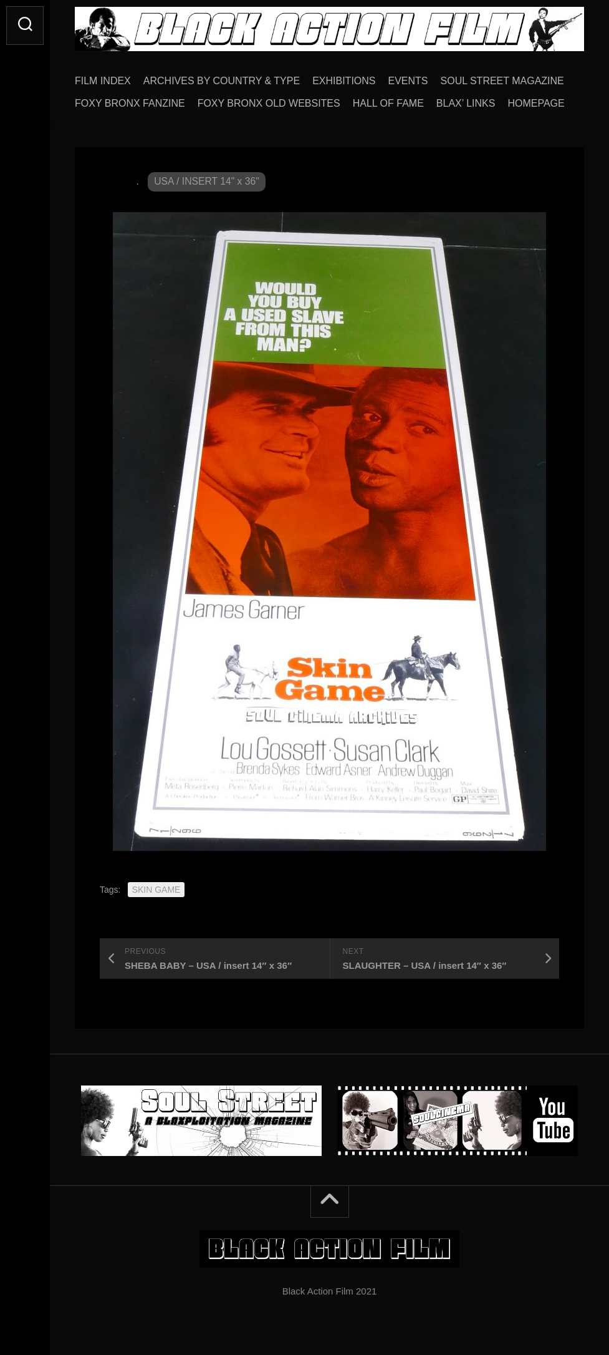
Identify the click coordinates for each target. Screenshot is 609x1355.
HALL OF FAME (388, 103)
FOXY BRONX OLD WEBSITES (269, 103)
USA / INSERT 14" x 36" (207, 181)
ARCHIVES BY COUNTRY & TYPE (221, 80)
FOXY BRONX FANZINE (130, 103)
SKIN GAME (156, 890)
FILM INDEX (103, 80)
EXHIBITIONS (343, 80)
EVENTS (408, 80)
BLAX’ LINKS (466, 103)
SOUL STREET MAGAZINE (502, 80)
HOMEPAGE (535, 103)
